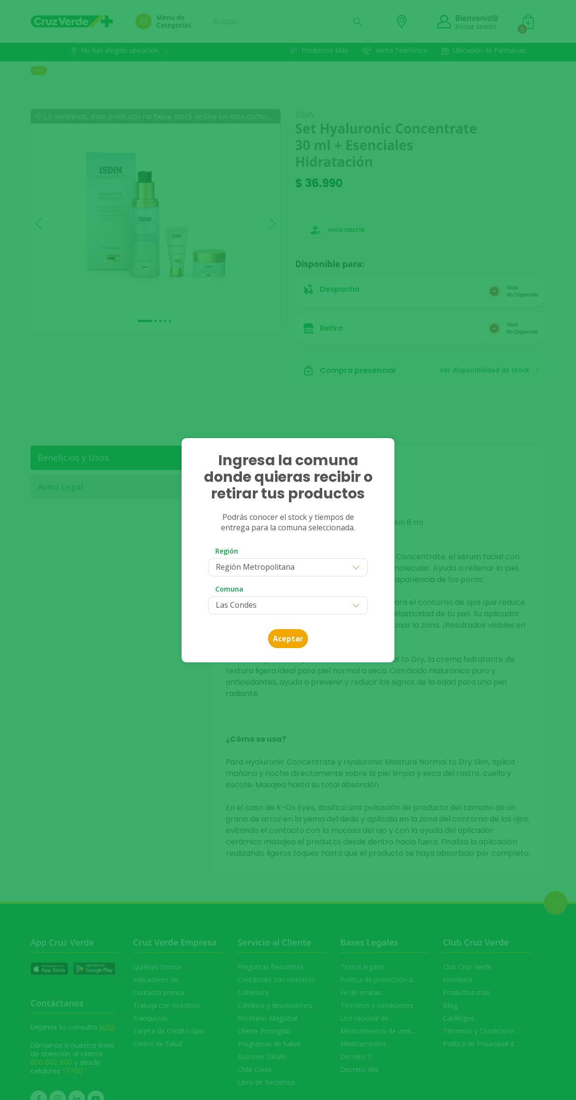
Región (226, 550)
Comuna (229, 588)
